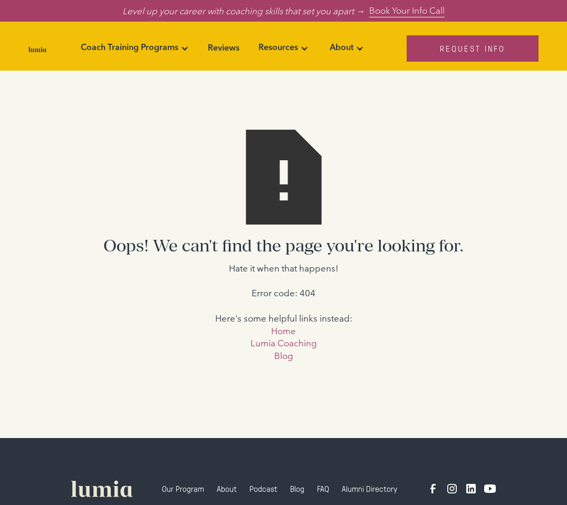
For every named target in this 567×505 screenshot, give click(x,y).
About (227, 488)
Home (283, 330)
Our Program (183, 488)
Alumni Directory (369, 488)
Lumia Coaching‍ (284, 342)
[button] (134, 48)
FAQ (323, 488)
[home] (37, 48)
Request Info (472, 48)
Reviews (223, 48)
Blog (283, 355)
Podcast (263, 488)
